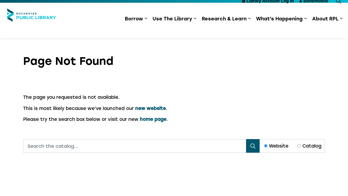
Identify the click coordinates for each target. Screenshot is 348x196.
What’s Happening (279, 29)
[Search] (253, 146)
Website (278, 146)
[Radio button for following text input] (266, 146)
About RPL (325, 29)
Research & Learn (224, 29)
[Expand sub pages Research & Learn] (249, 29)
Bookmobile (313, 11)
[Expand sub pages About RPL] (341, 29)
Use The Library (172, 29)
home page (153, 119)
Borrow (134, 29)
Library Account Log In (268, 11)
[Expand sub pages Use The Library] (195, 29)
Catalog (311, 146)
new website (150, 108)
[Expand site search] (338, 11)
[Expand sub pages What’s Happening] (305, 29)
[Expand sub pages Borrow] (145, 29)
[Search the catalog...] (141, 146)
